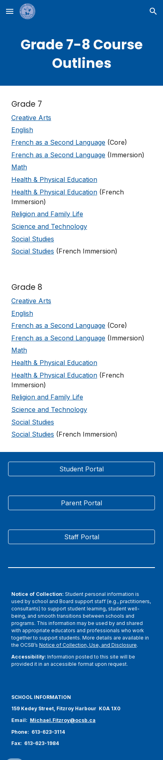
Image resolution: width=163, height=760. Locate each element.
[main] (81, 54)
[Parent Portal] (81, 502)
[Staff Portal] (81, 536)
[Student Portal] (81, 468)
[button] (9, 11)
